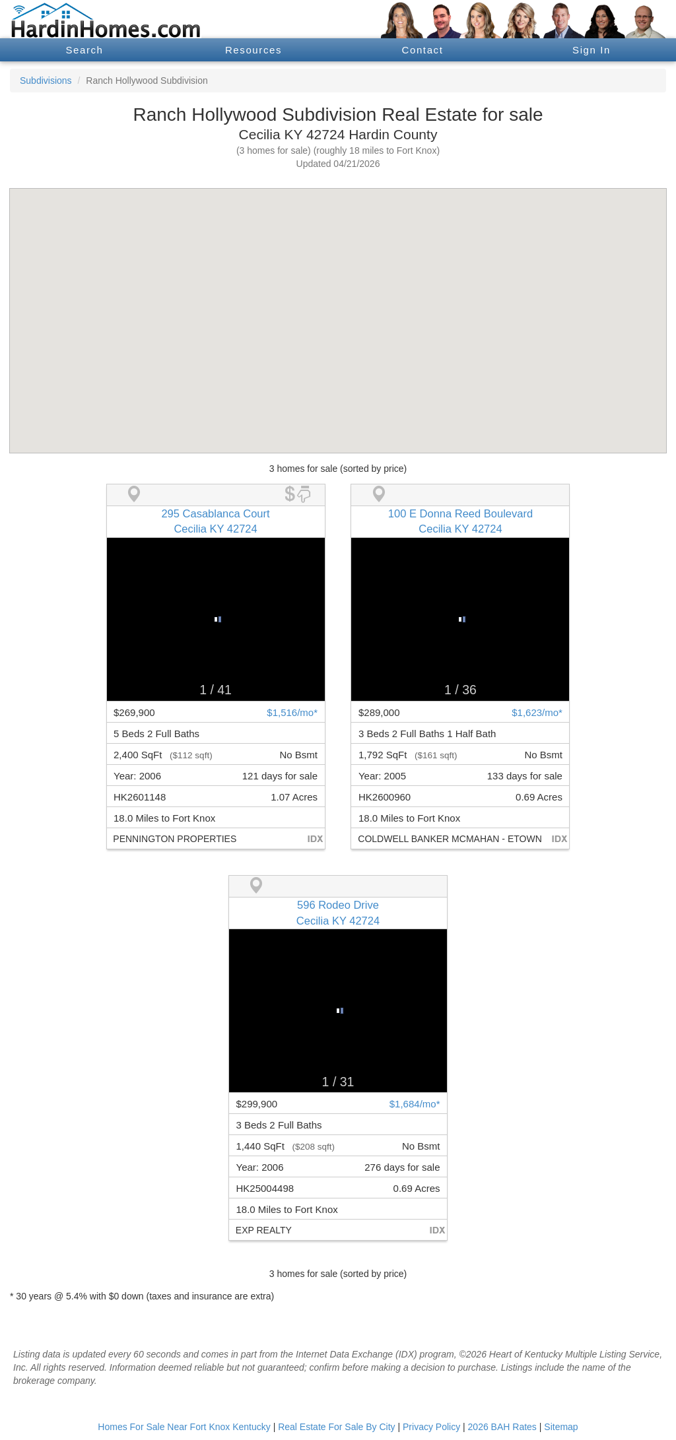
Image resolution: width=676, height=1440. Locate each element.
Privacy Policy (431, 1427)
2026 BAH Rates (502, 1427)
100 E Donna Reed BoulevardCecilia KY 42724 (460, 521)
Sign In (591, 49)
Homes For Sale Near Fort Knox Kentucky (184, 1427)
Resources (253, 49)
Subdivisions (46, 80)
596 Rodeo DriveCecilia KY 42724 (338, 913)
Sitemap (561, 1427)
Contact (423, 49)
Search (84, 49)
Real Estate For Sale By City (336, 1427)
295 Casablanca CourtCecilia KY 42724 (215, 521)
